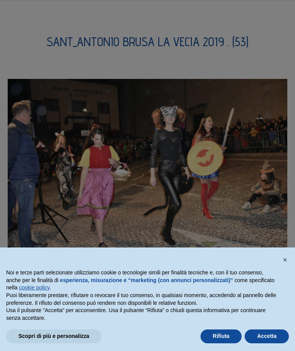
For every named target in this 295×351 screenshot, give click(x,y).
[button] (285, 260)
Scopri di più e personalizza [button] (53, 336)
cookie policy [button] (34, 287)
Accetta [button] (267, 336)
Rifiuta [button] (221, 336)
